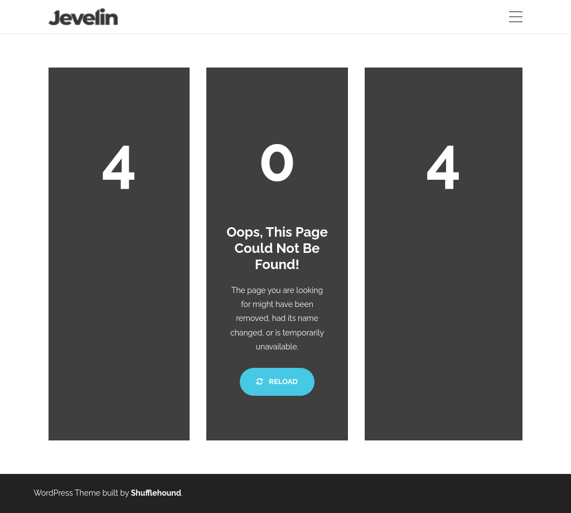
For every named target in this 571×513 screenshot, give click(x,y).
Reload (277, 381)
